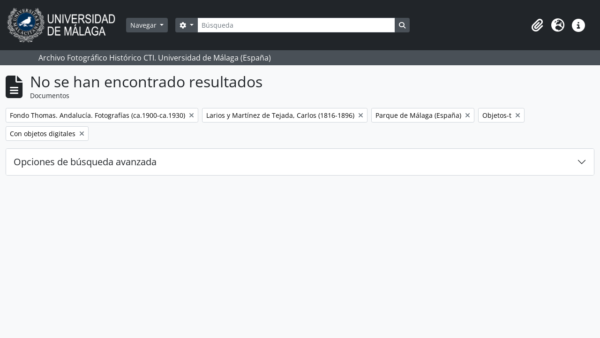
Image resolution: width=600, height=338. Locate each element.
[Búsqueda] (296, 25)
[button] (537, 25)
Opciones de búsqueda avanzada (85, 161)
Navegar (144, 25)
